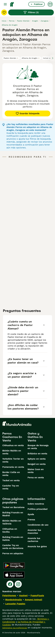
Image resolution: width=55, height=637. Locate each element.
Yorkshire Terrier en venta (13, 460)
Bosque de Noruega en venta (38, 447)
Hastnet (23, 595)
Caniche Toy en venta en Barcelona (12, 547)
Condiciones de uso (38, 525)
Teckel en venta (11, 480)
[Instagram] (18, 584)
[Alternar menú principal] (5, 4)
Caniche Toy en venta (10, 487)
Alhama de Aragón (31, 58)
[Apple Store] (14, 574)
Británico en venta (37, 453)
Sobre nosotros (36, 504)
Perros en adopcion (12, 553)
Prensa (31, 519)
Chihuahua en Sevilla (9, 530)
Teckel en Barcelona (13, 507)
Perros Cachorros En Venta (12, 437)
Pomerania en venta (13, 467)
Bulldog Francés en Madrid (12, 514)
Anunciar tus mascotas (34, 531)
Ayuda (31, 514)
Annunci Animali (33, 599)
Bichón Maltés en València (11, 522)
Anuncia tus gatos (37, 546)
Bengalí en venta (37, 464)
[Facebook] (9, 584)
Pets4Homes (9, 595)
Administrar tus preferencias (14, 628)
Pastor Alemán (11, 58)
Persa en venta (36, 477)
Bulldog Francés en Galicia (12, 538)
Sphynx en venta (37, 459)
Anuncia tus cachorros (34, 540)
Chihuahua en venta (13, 445)
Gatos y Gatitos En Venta (35, 437)
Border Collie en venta (11, 474)
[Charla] (50, 4)
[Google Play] (14, 565)
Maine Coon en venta (36, 471)
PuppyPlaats (37, 595)
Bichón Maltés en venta (11, 452)
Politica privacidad (37, 509)
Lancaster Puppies (15, 603)
